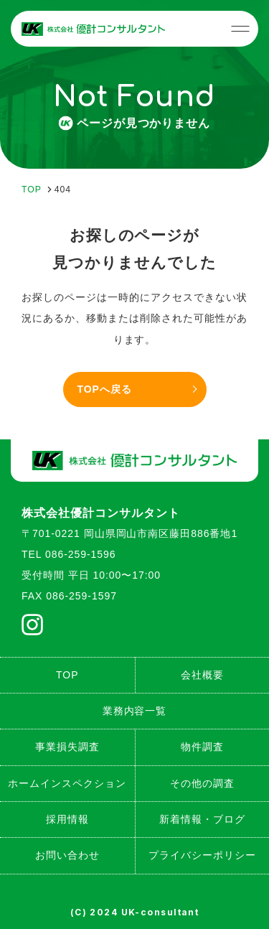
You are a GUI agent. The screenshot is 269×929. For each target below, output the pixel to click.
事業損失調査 (67, 746)
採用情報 (67, 819)
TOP (67, 675)
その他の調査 (202, 783)
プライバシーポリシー (202, 855)
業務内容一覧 (135, 710)
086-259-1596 (80, 554)
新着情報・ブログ (202, 819)
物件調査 (202, 746)
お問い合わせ (67, 855)
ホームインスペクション (67, 783)
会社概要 (202, 675)
